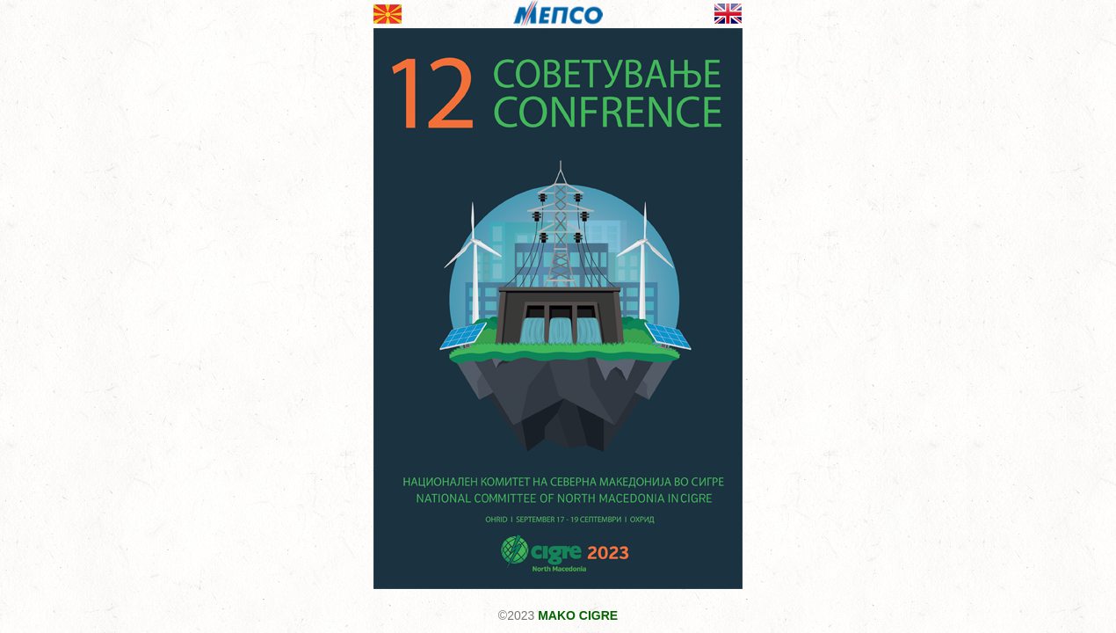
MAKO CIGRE (578, 615)
